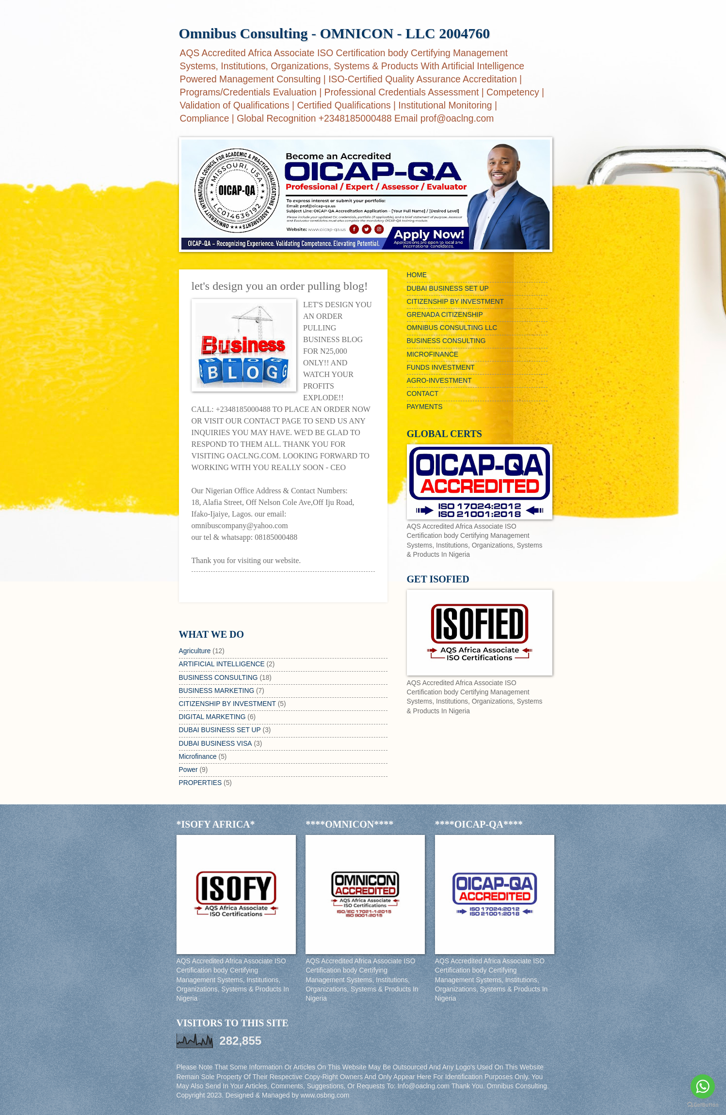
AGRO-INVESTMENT (439, 380)
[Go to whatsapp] (703, 1086)
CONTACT (423, 393)
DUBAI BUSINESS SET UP (220, 730)
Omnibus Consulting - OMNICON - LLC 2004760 (334, 33)
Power (188, 769)
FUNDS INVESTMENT (441, 367)
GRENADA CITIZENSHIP (445, 314)
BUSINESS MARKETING (217, 690)
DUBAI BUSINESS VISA (215, 743)
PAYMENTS (425, 406)
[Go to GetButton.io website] (702, 1105)
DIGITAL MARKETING (212, 717)
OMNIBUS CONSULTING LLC (452, 327)
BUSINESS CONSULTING (218, 677)
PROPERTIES (200, 782)
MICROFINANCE (433, 354)
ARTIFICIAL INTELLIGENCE (222, 664)
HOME (417, 275)
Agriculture (195, 651)
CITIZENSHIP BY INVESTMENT (227, 703)
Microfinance (198, 756)
